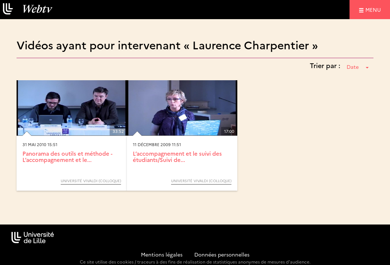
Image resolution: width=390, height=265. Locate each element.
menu (374, 9)
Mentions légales (161, 254)
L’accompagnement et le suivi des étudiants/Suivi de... (177, 156)
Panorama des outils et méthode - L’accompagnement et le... (67, 156)
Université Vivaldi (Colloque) (91, 180)
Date (358, 66)
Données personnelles (221, 254)
